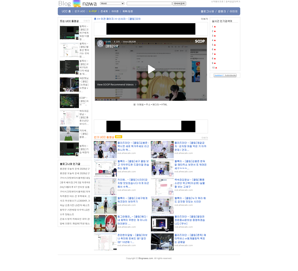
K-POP (93, 11)
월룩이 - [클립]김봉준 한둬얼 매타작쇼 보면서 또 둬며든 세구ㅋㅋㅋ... (190, 164)
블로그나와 (207, 11)
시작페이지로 (217, 1)
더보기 (87, 20)
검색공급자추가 (233, 1)
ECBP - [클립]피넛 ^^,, (84, 101)
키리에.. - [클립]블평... (83, 133)
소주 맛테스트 (67, 214)
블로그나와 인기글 (70, 164)
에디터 (155, 104)
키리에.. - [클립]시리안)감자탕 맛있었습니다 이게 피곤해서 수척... (133, 183)
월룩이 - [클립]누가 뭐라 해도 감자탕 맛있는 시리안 (190, 199)
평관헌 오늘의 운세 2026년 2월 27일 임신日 (82, 173)
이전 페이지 (107, 19)
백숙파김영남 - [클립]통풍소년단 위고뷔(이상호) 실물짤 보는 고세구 (189, 183)
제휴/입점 (127, 11)
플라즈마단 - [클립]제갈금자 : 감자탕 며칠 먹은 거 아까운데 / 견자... (190, 146)
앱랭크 (222, 11)
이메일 (140, 104)
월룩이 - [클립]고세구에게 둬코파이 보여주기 (132, 199)
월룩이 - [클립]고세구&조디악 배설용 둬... (84, 67)
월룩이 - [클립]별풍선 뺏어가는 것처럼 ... (84, 50)
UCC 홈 (66, 11)
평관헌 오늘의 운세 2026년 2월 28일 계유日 (82, 168)
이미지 (234, 11)
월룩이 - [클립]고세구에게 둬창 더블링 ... (84, 33)
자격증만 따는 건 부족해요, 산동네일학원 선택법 (84, 196)
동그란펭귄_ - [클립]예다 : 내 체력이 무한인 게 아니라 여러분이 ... (132, 220)
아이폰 (115, 11)
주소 (148, 104)
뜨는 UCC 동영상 (69, 21)
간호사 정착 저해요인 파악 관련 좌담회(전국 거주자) (86, 218)
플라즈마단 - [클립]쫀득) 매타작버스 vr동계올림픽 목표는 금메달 (190, 238)
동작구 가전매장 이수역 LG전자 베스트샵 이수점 (84, 209)
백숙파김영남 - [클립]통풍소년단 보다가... (84, 117)
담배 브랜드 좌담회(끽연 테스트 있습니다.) (82, 223)
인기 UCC (80, 11)
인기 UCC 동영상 (104, 137)
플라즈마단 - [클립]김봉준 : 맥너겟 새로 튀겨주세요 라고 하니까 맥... (133, 146)
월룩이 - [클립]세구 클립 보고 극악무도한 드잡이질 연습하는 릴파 (133, 164)
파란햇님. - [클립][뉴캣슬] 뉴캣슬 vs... (84, 84)
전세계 (104, 11)
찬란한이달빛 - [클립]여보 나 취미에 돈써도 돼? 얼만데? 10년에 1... (132, 238)
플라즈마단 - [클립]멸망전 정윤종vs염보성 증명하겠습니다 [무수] (189, 220)
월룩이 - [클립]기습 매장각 (84, 149)
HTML (164, 104)
